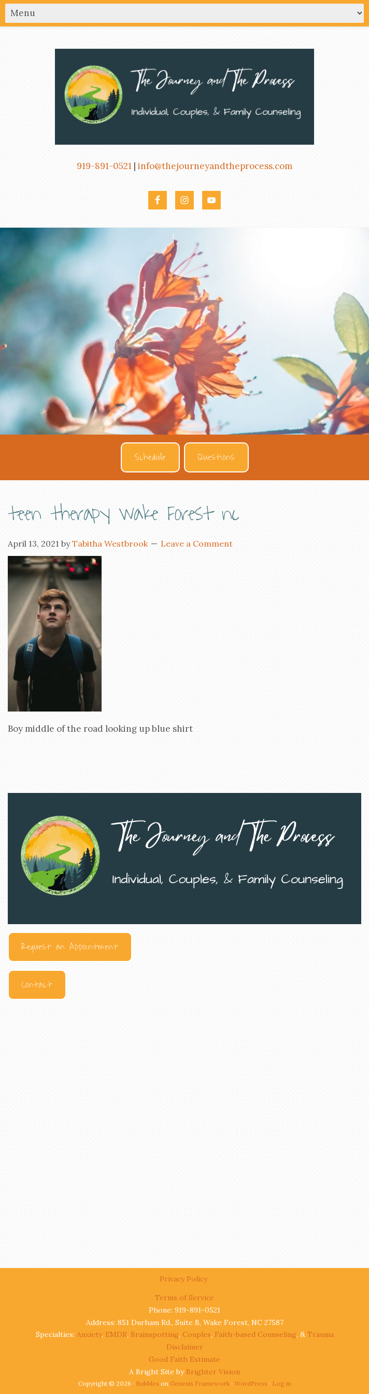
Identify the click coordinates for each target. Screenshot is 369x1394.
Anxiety (89, 1334)
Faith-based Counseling (255, 1334)
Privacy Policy (184, 1279)
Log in (281, 1383)
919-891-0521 (104, 166)
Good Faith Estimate (184, 1359)
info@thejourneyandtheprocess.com (215, 166)
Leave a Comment (197, 543)
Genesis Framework (200, 1383)
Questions (216, 457)
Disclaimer (184, 1346)
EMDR (116, 1334)
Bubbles (147, 1383)
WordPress (250, 1383)
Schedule (150, 457)
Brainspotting (155, 1334)
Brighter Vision (213, 1371)
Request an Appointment (70, 947)
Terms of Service (184, 1297)
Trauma (320, 1334)
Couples (196, 1334)
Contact (37, 985)
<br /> (184, 1124)
